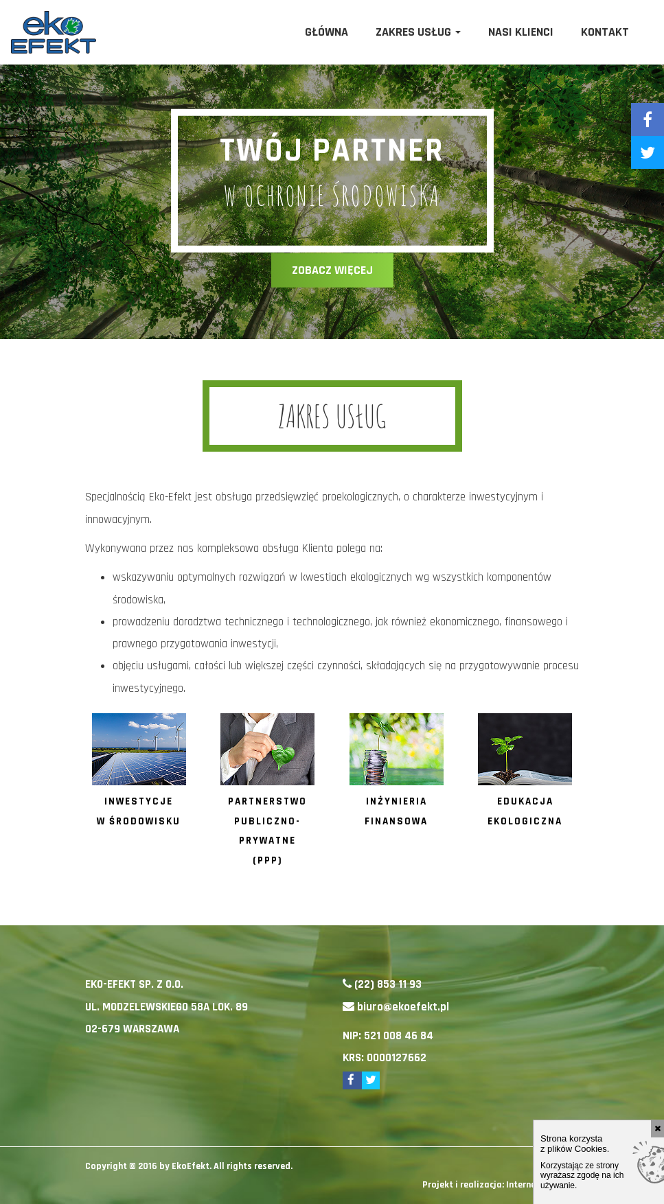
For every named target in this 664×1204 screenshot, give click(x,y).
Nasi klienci (520, 32)
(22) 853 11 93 (388, 984)
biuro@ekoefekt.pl (403, 1007)
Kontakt (605, 32)
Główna (326, 32)
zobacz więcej (332, 270)
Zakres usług (418, 32)
